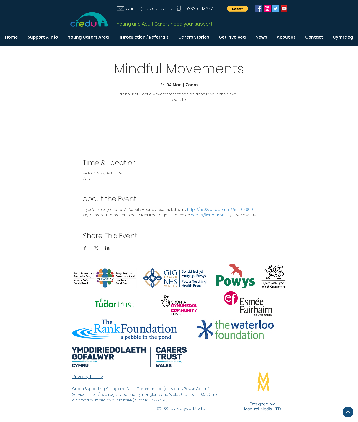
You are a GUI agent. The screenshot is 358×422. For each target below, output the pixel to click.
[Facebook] (258, 8)
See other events (179, 125)
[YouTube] (284, 8)
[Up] (348, 412)
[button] (237, 9)
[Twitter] (275, 8)
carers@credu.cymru (150, 8)
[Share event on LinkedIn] (107, 248)
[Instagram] (267, 8)
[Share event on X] (96, 248)
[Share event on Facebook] (85, 248)
